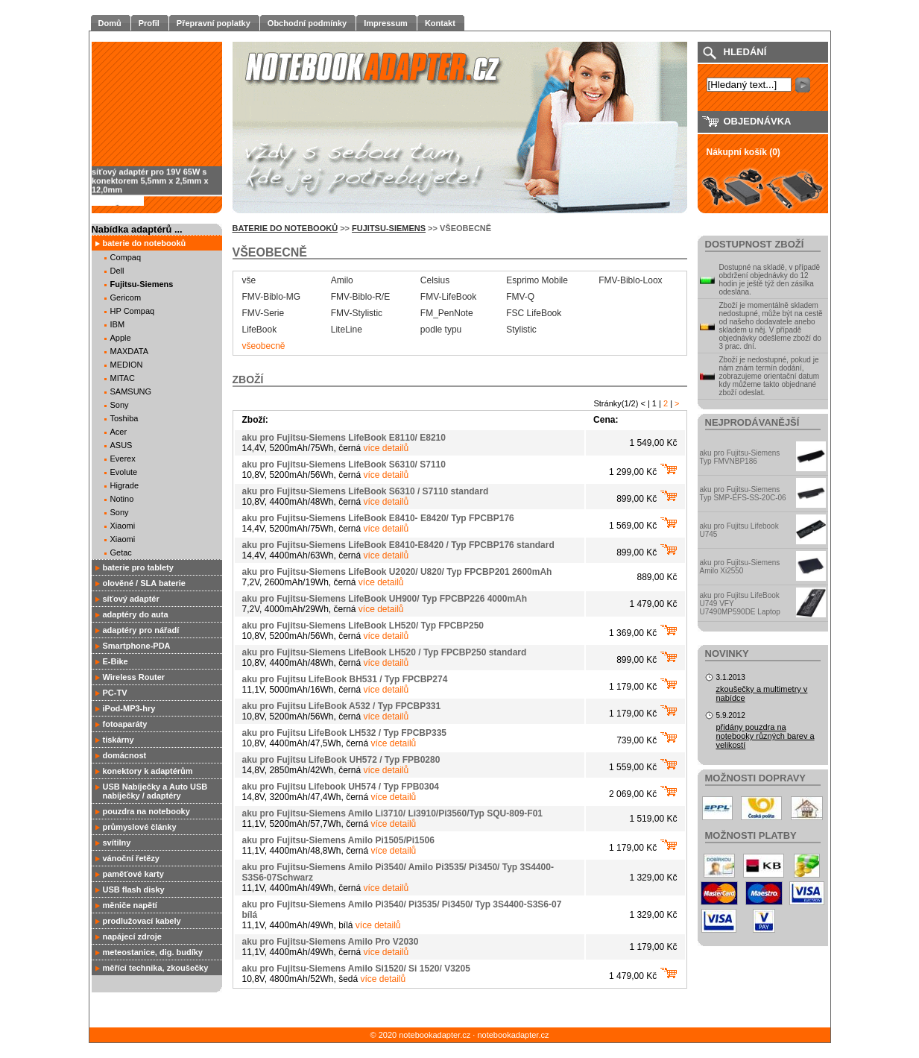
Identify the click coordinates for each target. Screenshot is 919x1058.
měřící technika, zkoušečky (156, 967)
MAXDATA (129, 351)
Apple (120, 337)
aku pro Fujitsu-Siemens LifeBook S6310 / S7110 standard (365, 491)
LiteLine (346, 329)
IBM (117, 324)
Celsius (434, 280)
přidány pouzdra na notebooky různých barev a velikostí (765, 735)
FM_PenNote (446, 313)
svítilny (117, 842)
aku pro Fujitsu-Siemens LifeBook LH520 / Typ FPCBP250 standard (384, 652)
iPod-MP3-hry (129, 708)
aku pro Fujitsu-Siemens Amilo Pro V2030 (330, 941)
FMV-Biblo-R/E (360, 297)
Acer (118, 431)
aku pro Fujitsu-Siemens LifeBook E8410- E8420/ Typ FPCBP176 (378, 518)
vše (249, 280)
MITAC (122, 378)
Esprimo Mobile (537, 280)
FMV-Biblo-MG (271, 297)
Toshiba (124, 418)
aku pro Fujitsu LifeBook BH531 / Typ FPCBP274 (345, 679)
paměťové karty (133, 873)
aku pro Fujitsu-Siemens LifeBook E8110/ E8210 (344, 437)
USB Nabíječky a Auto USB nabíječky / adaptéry (155, 791)
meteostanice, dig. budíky (153, 952)
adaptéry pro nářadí (141, 630)
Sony (119, 404)
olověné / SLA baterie (144, 583)
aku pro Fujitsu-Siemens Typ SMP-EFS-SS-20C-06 (743, 493)
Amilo (342, 280)
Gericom (126, 297)
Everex (123, 458)
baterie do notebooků (144, 243)
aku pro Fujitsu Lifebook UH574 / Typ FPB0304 (341, 786)
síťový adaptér (131, 598)
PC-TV (115, 692)
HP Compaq (132, 310)
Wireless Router (134, 677)
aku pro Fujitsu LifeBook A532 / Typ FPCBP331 (341, 706)
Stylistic (521, 329)
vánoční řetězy (131, 858)
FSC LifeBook (533, 313)
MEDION (126, 364)
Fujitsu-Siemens (142, 284)
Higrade (124, 485)
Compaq (126, 257)
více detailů (386, 448)
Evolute (124, 471)
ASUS (121, 445)
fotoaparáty (125, 723)
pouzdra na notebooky (146, 811)
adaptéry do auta (135, 614)
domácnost (125, 755)
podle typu (440, 329)
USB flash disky (134, 889)
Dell (117, 270)
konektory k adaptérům (148, 770)
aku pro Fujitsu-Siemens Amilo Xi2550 (740, 566)
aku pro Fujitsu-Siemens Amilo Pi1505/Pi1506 (338, 840)
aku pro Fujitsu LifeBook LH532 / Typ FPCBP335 (344, 733)
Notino (122, 498)
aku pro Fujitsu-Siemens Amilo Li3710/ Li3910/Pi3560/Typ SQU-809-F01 (392, 813)
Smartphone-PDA (137, 645)
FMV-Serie (263, 313)
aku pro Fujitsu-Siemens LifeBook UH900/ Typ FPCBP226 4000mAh (385, 598)
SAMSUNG (131, 391)
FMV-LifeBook (448, 297)
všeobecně (263, 346)
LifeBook (259, 329)
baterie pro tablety (138, 567)
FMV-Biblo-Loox (630, 280)
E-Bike (115, 661)
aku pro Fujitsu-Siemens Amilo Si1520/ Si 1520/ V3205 (356, 968)
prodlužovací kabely (142, 920)
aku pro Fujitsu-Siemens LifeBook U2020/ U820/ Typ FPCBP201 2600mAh (397, 572)
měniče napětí (130, 905)
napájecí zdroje (132, 936)
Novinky (727, 653)
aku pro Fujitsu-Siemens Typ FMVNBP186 (740, 457)
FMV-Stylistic (356, 313)
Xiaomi (123, 525)
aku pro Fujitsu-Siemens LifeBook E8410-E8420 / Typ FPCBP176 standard (398, 545)
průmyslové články (140, 826)
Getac (121, 552)
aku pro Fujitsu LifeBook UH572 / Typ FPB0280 (341, 760)
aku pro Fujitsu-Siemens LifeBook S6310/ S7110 (344, 464)
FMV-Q (520, 297)
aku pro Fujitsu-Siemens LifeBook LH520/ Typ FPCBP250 (363, 625)
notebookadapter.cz (513, 1034)
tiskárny (118, 739)
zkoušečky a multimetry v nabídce (762, 693)
